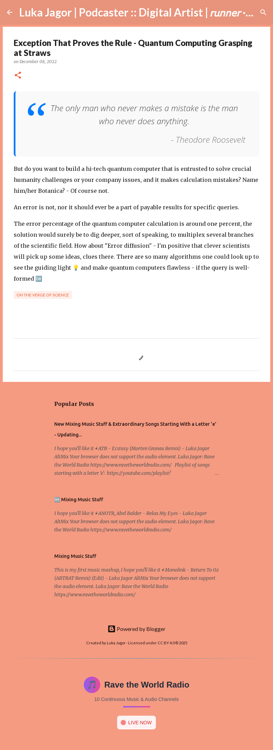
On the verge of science (42, 294)
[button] (18, 75)
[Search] (263, 12)
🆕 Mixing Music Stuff (78, 499)
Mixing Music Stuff (75, 556)
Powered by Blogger (136, 628)
